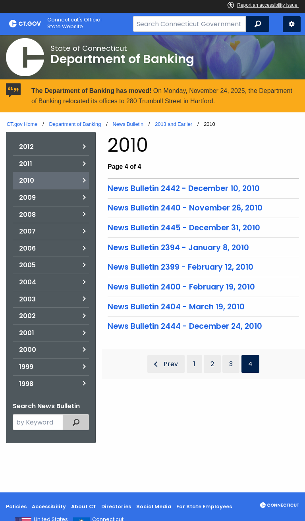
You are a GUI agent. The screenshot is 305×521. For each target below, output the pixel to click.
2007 (27, 231)
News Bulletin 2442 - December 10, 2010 (184, 188)
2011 (25, 163)
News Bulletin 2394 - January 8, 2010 (178, 247)
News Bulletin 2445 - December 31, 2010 (184, 227)
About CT (84, 506)
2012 (26, 146)
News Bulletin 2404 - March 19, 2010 (176, 306)
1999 (26, 366)
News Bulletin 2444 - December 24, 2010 (185, 326)
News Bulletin (127, 124)
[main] (152, 263)
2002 (27, 315)
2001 (26, 333)
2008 (27, 214)
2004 (27, 282)
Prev (171, 364)
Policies (16, 506)
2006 (27, 248)
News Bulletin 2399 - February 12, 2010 (180, 267)
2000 (27, 349)
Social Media (153, 506)
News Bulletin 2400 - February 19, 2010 (181, 287)
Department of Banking (75, 124)
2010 (26, 180)
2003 (27, 299)
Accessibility (49, 506)
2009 (27, 197)
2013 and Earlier (173, 124)
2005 (27, 265)
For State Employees (204, 506)
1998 (26, 383)
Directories (116, 506)
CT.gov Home (22, 124)
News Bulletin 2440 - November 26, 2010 (185, 208)
